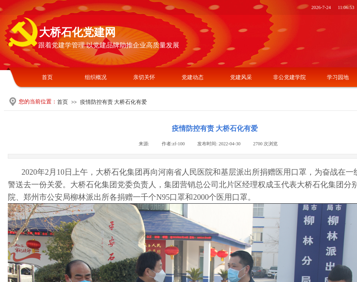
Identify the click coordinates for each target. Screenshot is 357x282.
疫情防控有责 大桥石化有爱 (113, 102)
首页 (47, 77)
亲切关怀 (144, 77)
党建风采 (241, 77)
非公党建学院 (289, 77)
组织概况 (96, 77)
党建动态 (192, 77)
